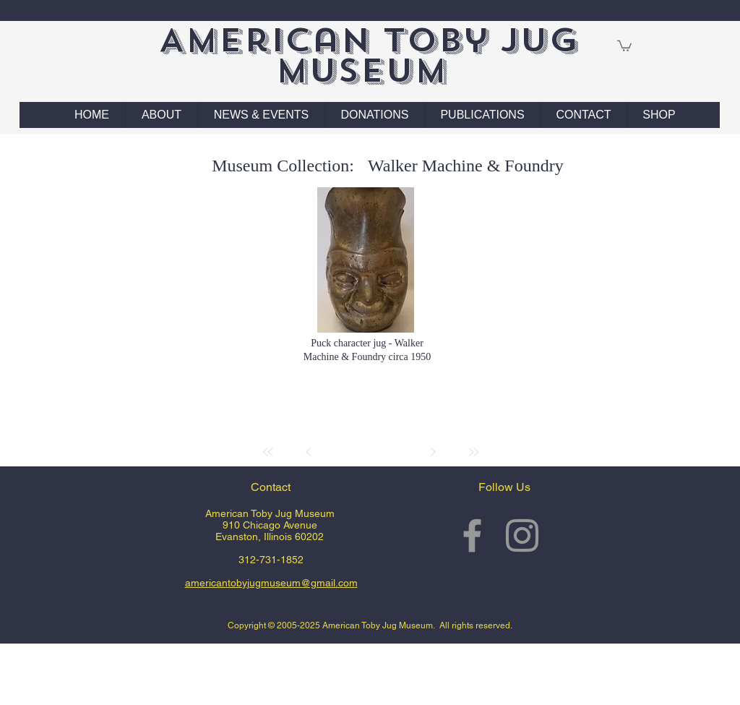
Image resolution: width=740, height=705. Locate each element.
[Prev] (308, 451)
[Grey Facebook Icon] (472, 535)
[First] (268, 451)
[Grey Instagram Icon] (522, 535)
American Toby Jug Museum (368, 55)
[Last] (473, 451)
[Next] (432, 451)
